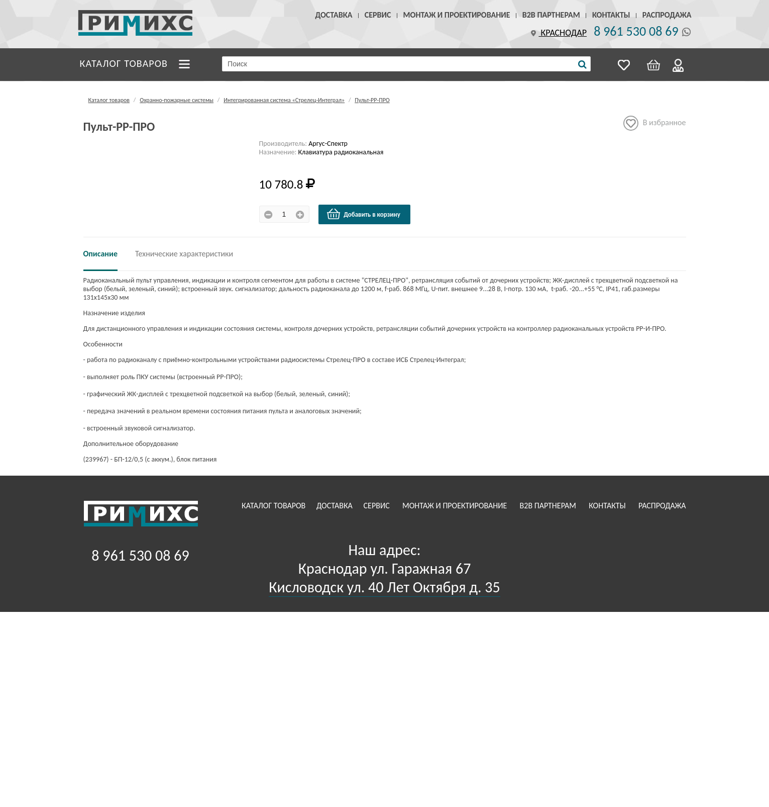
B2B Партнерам (551, 15)
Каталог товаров (124, 63)
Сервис (378, 15)
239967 (96, 459)
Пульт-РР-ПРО (372, 100)
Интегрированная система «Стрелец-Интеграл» (284, 100)
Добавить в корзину (363, 214)
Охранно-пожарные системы (176, 100)
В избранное (654, 123)
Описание (100, 253)
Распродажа (667, 15)
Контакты (611, 15)
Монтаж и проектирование (456, 15)
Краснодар (557, 32)
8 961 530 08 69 (636, 31)
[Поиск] (582, 64)
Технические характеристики (184, 253)
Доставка (334, 15)
